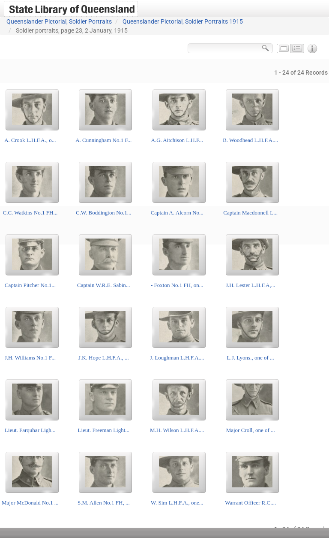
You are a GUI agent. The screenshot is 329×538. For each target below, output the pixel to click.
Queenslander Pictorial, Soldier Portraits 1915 (183, 21)
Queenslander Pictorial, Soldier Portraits (59, 21)
